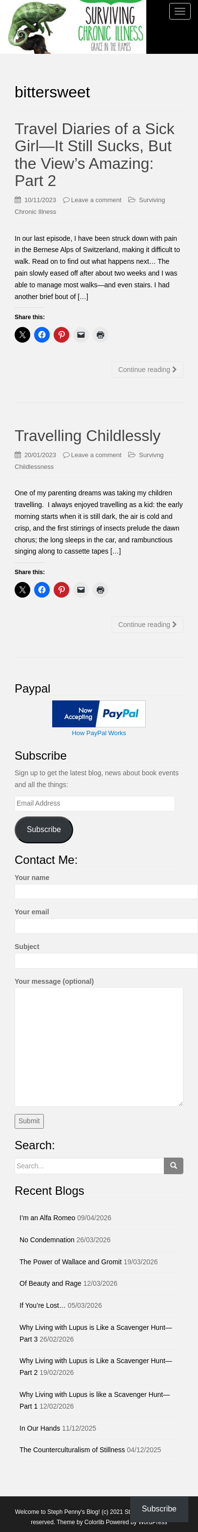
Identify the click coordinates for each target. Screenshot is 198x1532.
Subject (99, 953)
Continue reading (147, 369)
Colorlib (94, 1522)
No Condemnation (47, 1240)
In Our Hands (40, 1428)
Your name (99, 884)
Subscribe (44, 829)
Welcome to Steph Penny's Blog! (57, 1512)
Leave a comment (96, 200)
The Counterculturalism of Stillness (72, 1450)
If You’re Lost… (43, 1305)
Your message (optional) (99, 987)
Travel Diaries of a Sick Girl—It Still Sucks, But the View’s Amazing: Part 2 (95, 154)
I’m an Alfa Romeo (47, 1218)
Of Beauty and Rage (50, 1283)
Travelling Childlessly (87, 435)
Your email (99, 918)
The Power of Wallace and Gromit (71, 1262)
